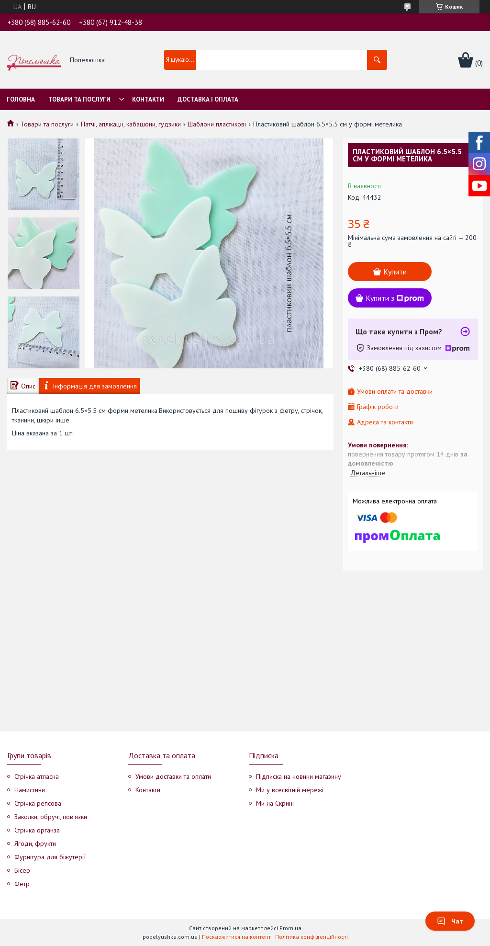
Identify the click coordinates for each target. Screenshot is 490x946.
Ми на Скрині (275, 803)
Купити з (395, 298)
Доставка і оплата (208, 99)
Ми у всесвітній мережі (289, 790)
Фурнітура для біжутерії (50, 857)
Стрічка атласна (36, 776)
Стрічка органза (37, 830)
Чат (450, 921)
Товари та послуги (79, 99)
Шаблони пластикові (217, 124)
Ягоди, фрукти (35, 843)
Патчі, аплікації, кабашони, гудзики (131, 124)
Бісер (22, 870)
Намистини (29, 790)
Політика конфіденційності (311, 936)
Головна (21, 99)
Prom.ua (290, 928)
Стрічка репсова (37, 803)
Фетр (22, 883)
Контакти (148, 99)
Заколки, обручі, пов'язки (50, 816)
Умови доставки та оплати (173, 776)
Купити (395, 271)
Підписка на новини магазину (298, 776)
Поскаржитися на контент (236, 936)
